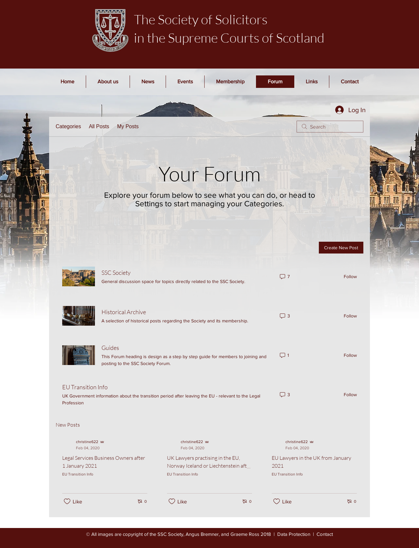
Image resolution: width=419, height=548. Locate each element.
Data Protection (293, 534)
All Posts (99, 126)
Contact (325, 534)
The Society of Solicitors (200, 19)
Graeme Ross (244, 534)
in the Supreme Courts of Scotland (229, 38)
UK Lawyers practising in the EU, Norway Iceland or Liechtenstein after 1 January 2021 (209, 466)
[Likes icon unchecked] (67, 501)
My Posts (128, 126)
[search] (330, 126)
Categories (68, 126)
